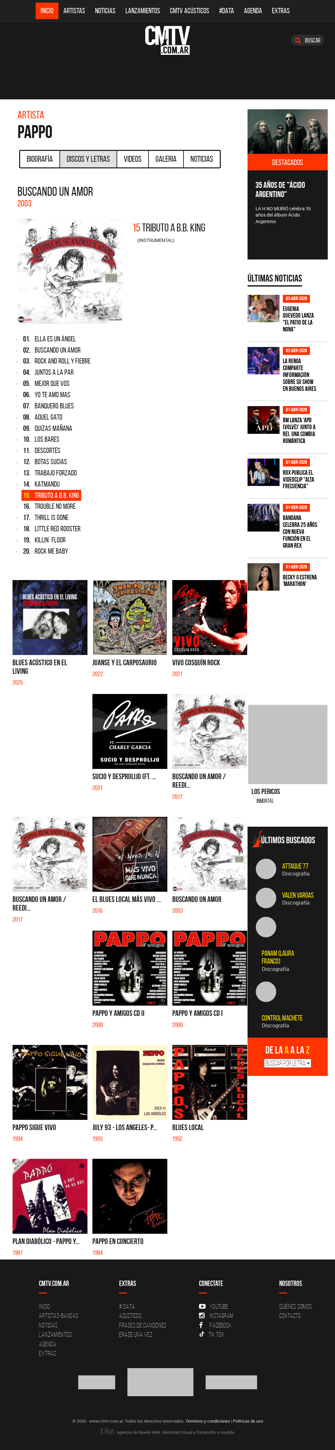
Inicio (47, 11)
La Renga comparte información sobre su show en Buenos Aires (299, 375)
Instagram (216, 1315)
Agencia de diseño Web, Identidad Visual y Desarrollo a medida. (167, 1432)
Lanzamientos (142, 11)
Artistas (74, 11)
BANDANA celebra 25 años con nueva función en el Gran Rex (300, 531)
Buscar (307, 40)
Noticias (105, 11)
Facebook (215, 1325)
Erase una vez (136, 1334)
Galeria (166, 158)
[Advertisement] (291, 642)
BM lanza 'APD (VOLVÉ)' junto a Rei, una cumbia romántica (299, 430)
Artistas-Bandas (58, 1315)
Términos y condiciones (207, 1421)
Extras (281, 11)
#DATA (226, 11)
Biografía (40, 158)
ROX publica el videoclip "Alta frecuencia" (298, 479)
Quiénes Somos (295, 1306)
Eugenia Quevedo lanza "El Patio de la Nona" (298, 319)
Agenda (253, 11)
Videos (133, 158)
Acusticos (130, 1315)
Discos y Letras (88, 158)
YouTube (213, 1306)
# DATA (127, 1306)
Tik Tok (211, 1334)
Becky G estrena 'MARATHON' (300, 581)
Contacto (290, 1315)
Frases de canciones (142, 1325)
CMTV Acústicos (189, 11)
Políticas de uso (248, 1421)
